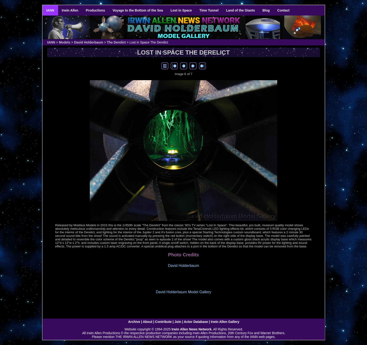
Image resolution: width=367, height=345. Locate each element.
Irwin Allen (70, 10)
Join (177, 322)
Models (64, 42)
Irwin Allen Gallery (225, 322)
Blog (266, 10)
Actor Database (196, 322)
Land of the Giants (240, 10)
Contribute (163, 322)
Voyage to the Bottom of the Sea (138, 10)
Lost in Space (181, 10)
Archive (134, 322)
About (147, 322)
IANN (50, 10)
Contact (283, 10)
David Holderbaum (88, 42)
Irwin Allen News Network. (192, 329)
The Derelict (116, 42)
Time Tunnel (208, 10)
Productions (95, 10)
